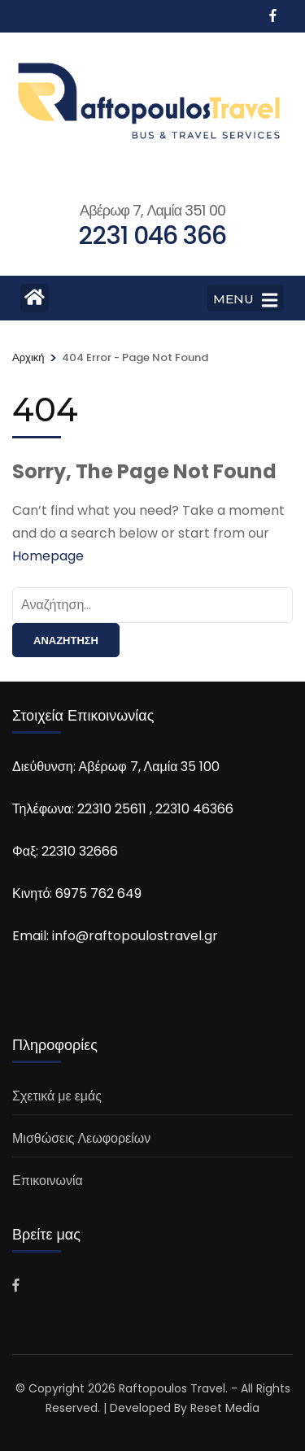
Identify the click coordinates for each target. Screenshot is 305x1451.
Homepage (48, 556)
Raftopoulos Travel (172, 1388)
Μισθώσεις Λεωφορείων (81, 1138)
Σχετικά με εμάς (57, 1096)
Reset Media (224, 1408)
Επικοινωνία (47, 1180)
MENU (245, 300)
